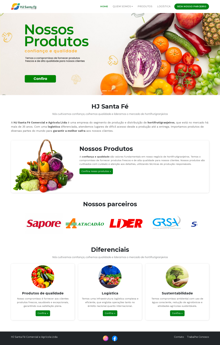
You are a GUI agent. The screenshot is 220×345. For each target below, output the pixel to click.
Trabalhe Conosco (198, 336)
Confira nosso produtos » (96, 171)
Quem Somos (122, 6)
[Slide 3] (115, 91)
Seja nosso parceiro (191, 6)
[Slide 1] (104, 91)
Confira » (43, 313)
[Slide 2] (110, 91)
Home (104, 6)
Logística (164, 6)
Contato (179, 336)
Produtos (145, 6)
